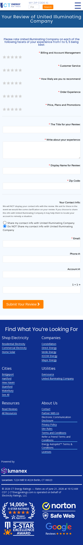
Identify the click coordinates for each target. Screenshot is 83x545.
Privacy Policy (49, 424)
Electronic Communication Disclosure (56, 418)
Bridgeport (8, 374)
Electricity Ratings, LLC (14, 495)
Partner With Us (50, 413)
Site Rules (47, 428)
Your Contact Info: (69, 202)
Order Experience (69, 92)
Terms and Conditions (54, 432)
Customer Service (69, 65)
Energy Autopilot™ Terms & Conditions (57, 445)
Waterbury (7, 390)
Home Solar (8, 352)
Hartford (6, 378)
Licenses (46, 451)
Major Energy (49, 360)
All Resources (9, 413)
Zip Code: (73, 180)
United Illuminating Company (58, 378)
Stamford (7, 386)
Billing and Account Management (59, 52)
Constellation (49, 343)
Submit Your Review (23, 304)
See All (5, 394)
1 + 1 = (76, 284)
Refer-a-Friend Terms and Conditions (56, 438)
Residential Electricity (13, 343)
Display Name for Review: (64, 165)
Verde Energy (49, 352)
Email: (75, 238)
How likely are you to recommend (59, 79)
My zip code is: (39, 2)
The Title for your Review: (64, 124)
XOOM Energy (49, 356)
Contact (46, 409)
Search (48, 7)
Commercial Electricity (14, 347)
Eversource (48, 374)
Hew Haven (8, 382)
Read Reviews (9, 409)
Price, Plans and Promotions (63, 105)
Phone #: (75, 253)
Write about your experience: (62, 139)
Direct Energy (49, 347)
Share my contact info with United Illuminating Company (38, 223)
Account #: (73, 269)
